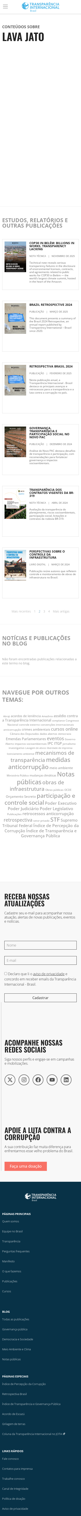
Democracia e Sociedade (17, 1339)
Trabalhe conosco (13, 1479)
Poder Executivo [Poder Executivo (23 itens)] (61, 803)
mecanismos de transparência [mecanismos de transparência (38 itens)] (42, 756)
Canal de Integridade (15, 1489)
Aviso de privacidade (15, 1509)
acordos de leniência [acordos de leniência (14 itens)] (26, 716)
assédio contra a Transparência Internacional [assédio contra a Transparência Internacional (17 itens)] (40, 717)
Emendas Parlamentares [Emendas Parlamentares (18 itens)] (26, 738)
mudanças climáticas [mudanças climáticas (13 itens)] (43, 775)
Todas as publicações (15, 1319)
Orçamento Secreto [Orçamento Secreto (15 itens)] (21, 796)
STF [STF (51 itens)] (55, 819)
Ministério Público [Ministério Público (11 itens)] (18, 775)
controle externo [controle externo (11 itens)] (29, 724)
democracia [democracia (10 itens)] (64, 733)
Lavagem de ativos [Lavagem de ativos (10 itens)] (35, 748)
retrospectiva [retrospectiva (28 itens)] (18, 820)
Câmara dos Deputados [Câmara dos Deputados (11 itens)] (24, 733)
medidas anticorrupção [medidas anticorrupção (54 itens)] (39, 763)
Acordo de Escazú (13, 1414)
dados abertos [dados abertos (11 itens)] (48, 733)
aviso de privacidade (49, 973)
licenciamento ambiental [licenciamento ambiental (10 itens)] (20, 753)
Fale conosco (10, 1459)
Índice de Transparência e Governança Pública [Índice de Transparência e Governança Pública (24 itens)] (49, 833)
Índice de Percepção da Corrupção (24, 1384)
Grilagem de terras (13, 1424)
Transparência (11, 1241)
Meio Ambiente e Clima (16, 1349)
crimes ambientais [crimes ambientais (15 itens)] (36, 729)
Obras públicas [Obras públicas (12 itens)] (54, 790)
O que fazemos (11, 1271)
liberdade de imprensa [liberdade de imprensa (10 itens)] (59, 748)
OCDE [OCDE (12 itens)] (67, 790)
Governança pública (14, 1329)
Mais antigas (61, 611)
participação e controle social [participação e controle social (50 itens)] (40, 798)
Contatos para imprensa (17, 1469)
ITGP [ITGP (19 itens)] (58, 743)
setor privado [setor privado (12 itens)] (41, 821)
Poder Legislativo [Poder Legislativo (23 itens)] (56, 808)
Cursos (6, 1291)
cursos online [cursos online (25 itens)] (64, 729)
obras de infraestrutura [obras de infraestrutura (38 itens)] (37, 785)
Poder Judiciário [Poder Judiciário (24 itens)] (23, 808)
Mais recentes (21, 611)
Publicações (9, 1281)
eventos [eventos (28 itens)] (55, 738)
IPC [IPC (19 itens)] (50, 743)
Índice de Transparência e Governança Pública (31, 1404)
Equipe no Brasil (12, 1231)
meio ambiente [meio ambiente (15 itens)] (61, 768)
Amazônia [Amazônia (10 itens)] (47, 716)
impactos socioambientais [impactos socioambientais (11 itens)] (31, 743)
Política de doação (13, 1499)
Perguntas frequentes (16, 1251)
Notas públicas (11, 1359)
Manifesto (8, 1261)
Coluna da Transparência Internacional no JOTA (33, 1434)
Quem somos (10, 1221)
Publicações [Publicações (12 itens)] (14, 814)
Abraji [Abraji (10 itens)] (6, 716)
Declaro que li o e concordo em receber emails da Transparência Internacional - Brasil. (40, 979)
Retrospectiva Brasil (14, 1394)
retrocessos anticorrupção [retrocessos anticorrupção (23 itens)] (48, 813)
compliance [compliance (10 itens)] (58, 720)
